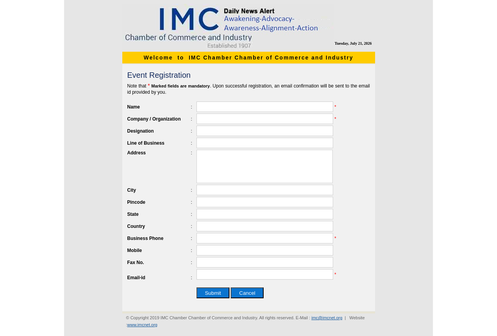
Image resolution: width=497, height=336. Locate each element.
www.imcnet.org (142, 324)
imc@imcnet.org (326, 317)
